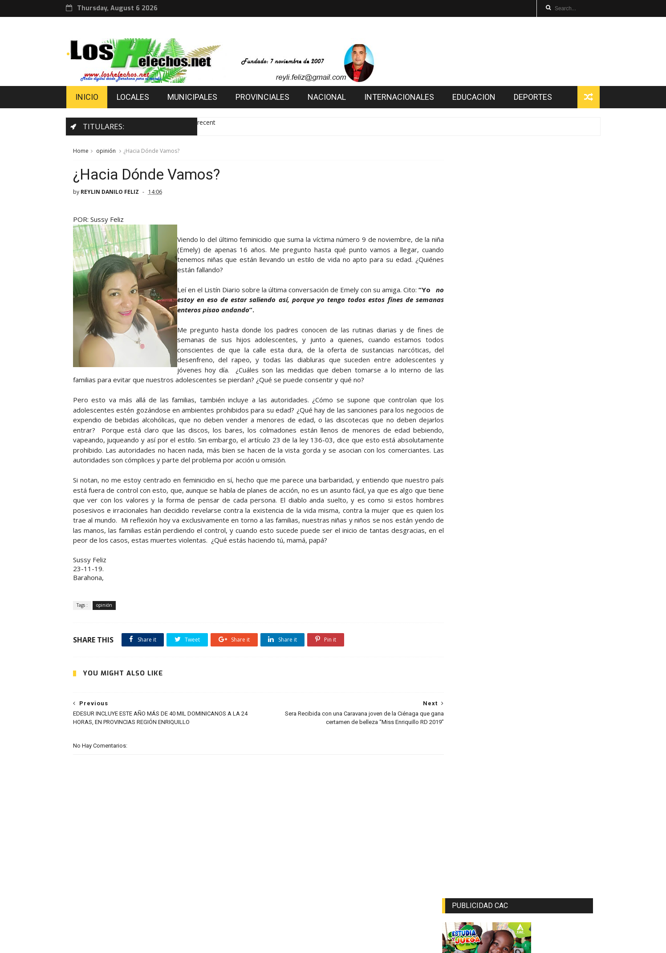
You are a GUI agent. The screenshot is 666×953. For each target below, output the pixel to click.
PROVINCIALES (269, 99)
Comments (568, 734)
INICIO (93, 99)
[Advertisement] (518, 642)
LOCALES (139, 99)
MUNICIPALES (198, 99)
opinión (105, 153)
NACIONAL (333, 99)
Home (80, 153)
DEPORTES (539, 99)
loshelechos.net (205, 942)
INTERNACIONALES (405, 99)
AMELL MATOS (124, 942)
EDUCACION (480, 99)
